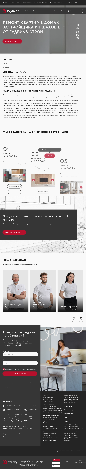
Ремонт (45, 396)
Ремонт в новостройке (49, 406)
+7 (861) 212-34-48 (13, 406)
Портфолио (37, 11)
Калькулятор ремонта (73, 11)
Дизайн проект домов (70, 395)
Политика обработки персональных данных (70, 450)
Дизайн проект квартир (71, 397)
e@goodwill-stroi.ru (13, 410)
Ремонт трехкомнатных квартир (52, 412)
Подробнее (35, 465)
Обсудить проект (12, 41)
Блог (44, 11)
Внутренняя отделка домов (51, 437)
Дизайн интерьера (49, 440)
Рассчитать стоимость (14, 232)
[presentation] (74, 319)
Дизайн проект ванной (70, 435)
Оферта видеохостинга (64, 452)
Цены (29, 11)
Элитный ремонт (48, 432)
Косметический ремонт (50, 417)
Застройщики (68, 413)
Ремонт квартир (48, 405)
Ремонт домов (48, 426)
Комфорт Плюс (47, 399)
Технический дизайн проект (72, 401)
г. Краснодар (7, 417)
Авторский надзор (69, 402)
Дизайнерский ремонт (49, 422)
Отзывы (56, 11)
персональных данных (30, 369)
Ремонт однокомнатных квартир (52, 408)
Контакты (64, 11)
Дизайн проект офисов (71, 399)
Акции (50, 11)
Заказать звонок (11, 435)
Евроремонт (46, 421)
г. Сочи (5, 421)
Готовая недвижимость (72, 410)
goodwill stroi (32, 406)
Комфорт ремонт (48, 397)
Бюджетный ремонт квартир (72, 426)
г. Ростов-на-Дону (9, 419)
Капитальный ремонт (49, 419)
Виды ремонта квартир (51, 415)
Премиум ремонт (48, 401)
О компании (68, 406)
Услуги (20, 11)
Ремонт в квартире (9, 76)
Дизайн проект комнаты (71, 437)
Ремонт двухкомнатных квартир (52, 410)
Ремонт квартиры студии (71, 424)
